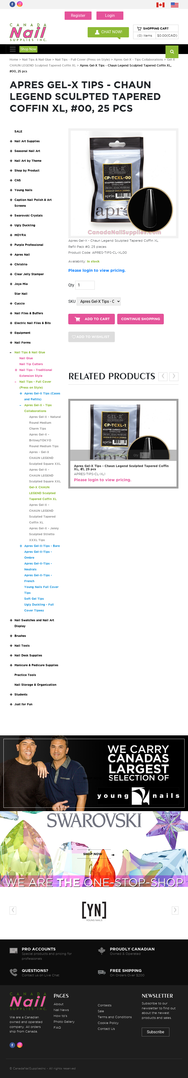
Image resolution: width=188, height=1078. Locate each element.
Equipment (22, 332)
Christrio (20, 264)
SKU (72, 301)
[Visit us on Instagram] (20, 1045)
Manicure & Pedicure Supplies (36, 665)
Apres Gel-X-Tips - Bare (42, 545)
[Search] (171, 51)
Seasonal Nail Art (27, 150)
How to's (60, 1015)
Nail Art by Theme (27, 160)
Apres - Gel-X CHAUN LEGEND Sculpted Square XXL (45, 457)
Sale (101, 1011)
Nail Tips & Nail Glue (36, 59)
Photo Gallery (64, 1021)
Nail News (61, 1010)
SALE (18, 131)
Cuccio (19, 303)
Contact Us (106, 1028)
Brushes (20, 635)
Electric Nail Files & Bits (32, 323)
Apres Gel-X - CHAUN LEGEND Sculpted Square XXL (45, 475)
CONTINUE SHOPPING (140, 319)
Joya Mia (21, 283)
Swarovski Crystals (28, 215)
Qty (71, 285)
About (58, 1004)
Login (110, 15)
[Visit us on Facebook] (13, 1045)
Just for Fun (23, 704)
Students (20, 694)
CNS (17, 180)
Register (78, 15)
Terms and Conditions (115, 1017)
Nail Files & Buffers (28, 313)
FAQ (57, 1027)
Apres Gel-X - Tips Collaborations (138, 59)
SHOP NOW (92, 778)
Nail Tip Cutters (31, 364)
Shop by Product (26, 170)
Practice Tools (25, 674)
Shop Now (28, 49)
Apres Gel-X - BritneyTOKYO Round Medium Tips (44, 440)
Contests (104, 1005)
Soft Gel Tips (34, 598)
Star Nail (20, 293)
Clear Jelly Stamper (29, 274)
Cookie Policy (108, 1022)
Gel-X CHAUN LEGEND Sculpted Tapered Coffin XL (43, 493)
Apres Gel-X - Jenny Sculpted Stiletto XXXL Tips (44, 534)
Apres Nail (22, 254)
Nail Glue (26, 358)
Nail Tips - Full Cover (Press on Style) (83, 59)
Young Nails (23, 190)
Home (14, 59)
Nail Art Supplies (27, 141)
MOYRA (20, 235)
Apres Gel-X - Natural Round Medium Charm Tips (45, 422)
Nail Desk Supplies (28, 655)
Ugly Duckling (24, 225)
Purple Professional (28, 244)
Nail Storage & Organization (35, 684)
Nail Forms (22, 342)
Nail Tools (22, 645)
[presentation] (162, 376)
